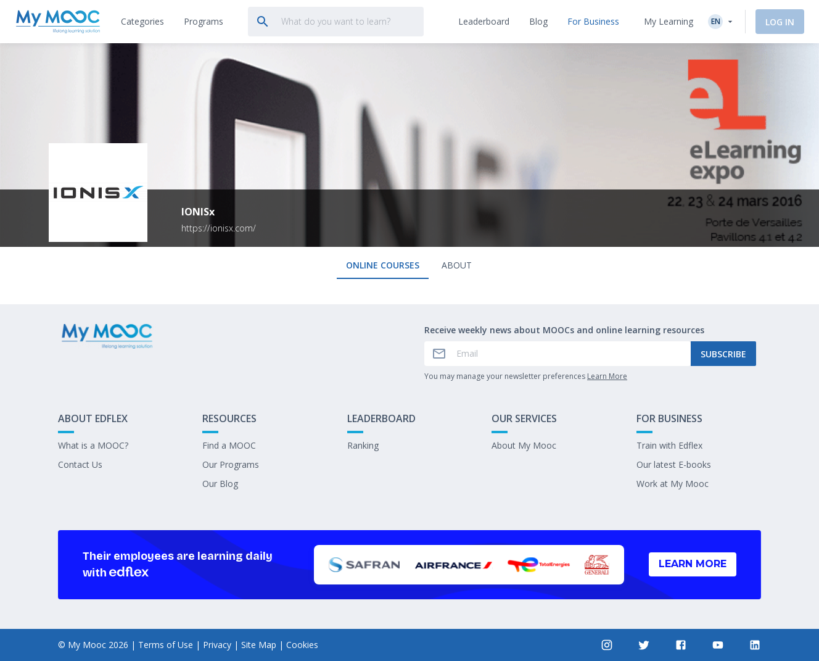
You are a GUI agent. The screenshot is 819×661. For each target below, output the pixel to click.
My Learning (668, 21)
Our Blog (220, 483)
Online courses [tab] (382, 265)
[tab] (142, 21)
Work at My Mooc (672, 483)
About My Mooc (524, 445)
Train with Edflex (669, 445)
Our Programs (230, 464)
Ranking (363, 445)
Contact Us (80, 464)
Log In (779, 22)
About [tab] (457, 265)
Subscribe (723, 354)
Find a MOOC (229, 445)
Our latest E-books (673, 464)
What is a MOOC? (93, 445)
